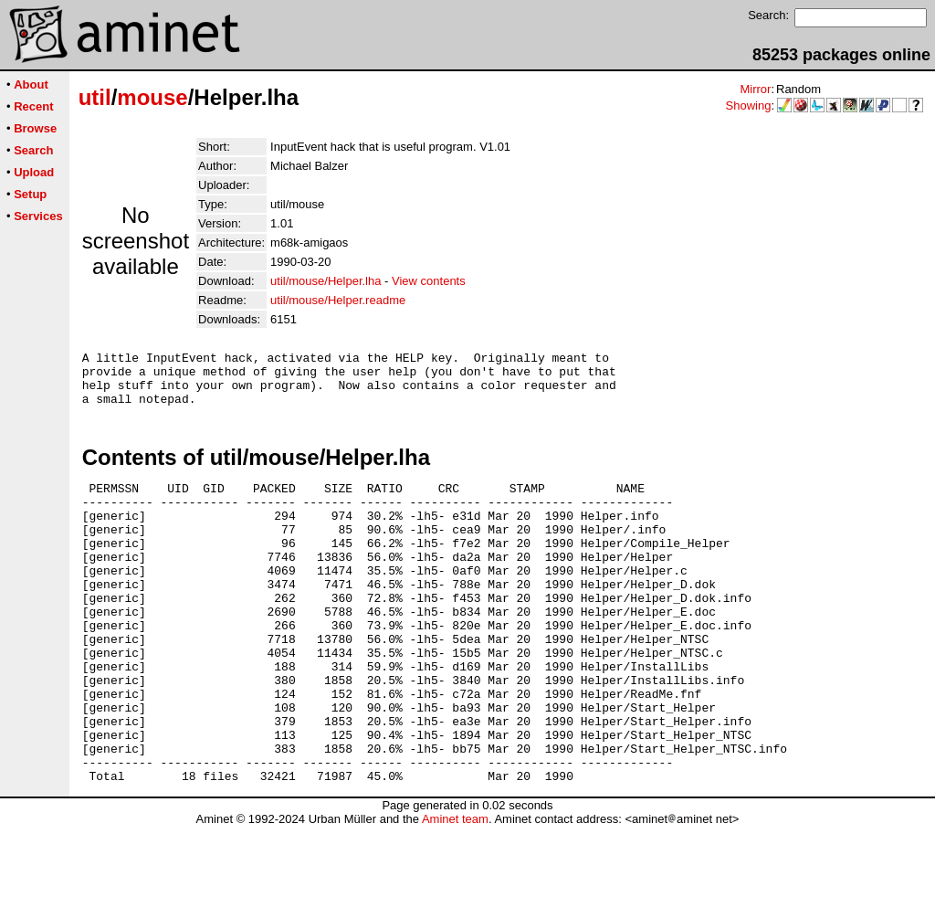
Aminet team (455, 890)
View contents (429, 281)
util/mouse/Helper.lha (325, 281)
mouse (152, 97)
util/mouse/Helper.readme (337, 300)
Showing (749, 105)
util (95, 97)
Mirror (755, 89)
